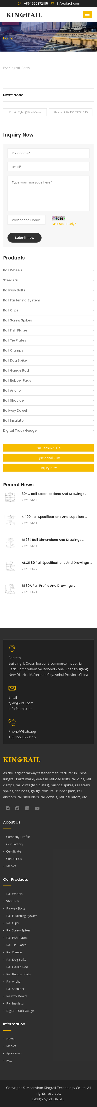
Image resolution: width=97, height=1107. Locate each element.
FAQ (9, 1060)
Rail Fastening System (21, 300)
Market (11, 866)
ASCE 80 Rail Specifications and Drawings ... (57, 562)
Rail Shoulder (14, 400)
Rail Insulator (14, 420)
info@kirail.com (65, 3)
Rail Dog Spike (15, 360)
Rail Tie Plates (14, 340)
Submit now (24, 237)
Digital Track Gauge (20, 430)
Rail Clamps (13, 350)
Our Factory (14, 844)
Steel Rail (10, 280)
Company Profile (18, 837)
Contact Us (14, 859)
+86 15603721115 (33, 3)
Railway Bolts (14, 290)
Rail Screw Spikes (17, 320)
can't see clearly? (64, 223)
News (10, 1038)
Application (14, 1053)
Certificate (13, 851)
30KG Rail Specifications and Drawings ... (54, 494)
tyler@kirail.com (48, 458)
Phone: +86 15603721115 (70, 112)
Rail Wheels (12, 270)
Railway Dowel (15, 410)
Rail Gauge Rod (16, 370)
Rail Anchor (12, 390)
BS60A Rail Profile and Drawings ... (48, 585)
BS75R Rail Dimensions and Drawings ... (53, 540)
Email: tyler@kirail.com (25, 112)
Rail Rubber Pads (17, 380)
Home (7, 38)
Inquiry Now (49, 468)
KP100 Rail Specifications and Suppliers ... (54, 517)
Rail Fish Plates (15, 330)
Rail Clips (10, 310)
